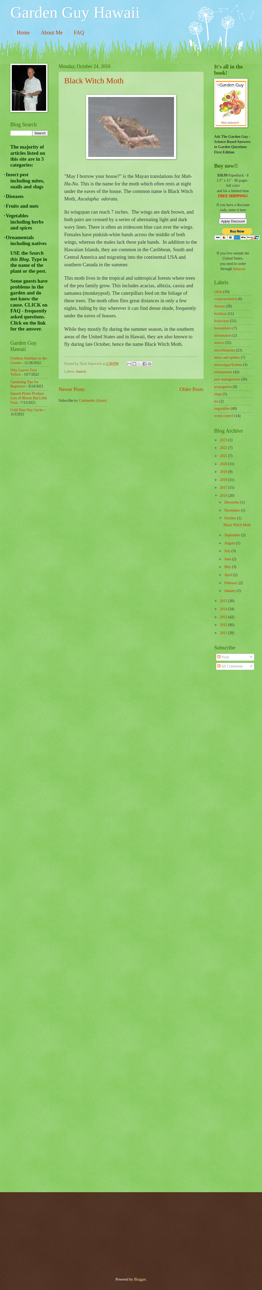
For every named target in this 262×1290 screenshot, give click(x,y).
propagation (223, 387)
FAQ (79, 32)
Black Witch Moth (94, 80)
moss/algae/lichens (228, 365)
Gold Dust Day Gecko (26, 410)
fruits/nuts (221, 321)
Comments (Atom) (93, 400)
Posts (223, 657)
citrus (218, 292)
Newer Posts (72, 389)
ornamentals (223, 372)
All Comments (230, 666)
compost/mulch (225, 299)
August (230, 543)
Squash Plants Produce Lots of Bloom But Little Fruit (28, 397)
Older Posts (191, 389)
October (230, 518)
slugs (218, 394)
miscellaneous (224, 350)
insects (81, 371)
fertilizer (220, 314)
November (232, 510)
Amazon (239, 269)
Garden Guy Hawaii (75, 12)
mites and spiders (227, 357)
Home (23, 32)
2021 (224, 456)
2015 (224, 601)
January (230, 591)
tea (216, 401)
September (232, 535)
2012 (224, 625)
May (228, 567)
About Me (52, 32)
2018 (224, 480)
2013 (224, 617)
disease (219, 306)
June (228, 559)
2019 (224, 472)
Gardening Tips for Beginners (24, 384)
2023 (224, 440)
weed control (224, 416)
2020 (224, 464)
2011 (224, 633)
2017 (224, 488)
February (231, 583)
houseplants (223, 328)
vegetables (222, 409)
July (227, 551)
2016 (224, 496)
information (223, 335)
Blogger (140, 1279)
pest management (227, 379)
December (232, 502)
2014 (224, 609)
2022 (224, 448)
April (228, 575)
